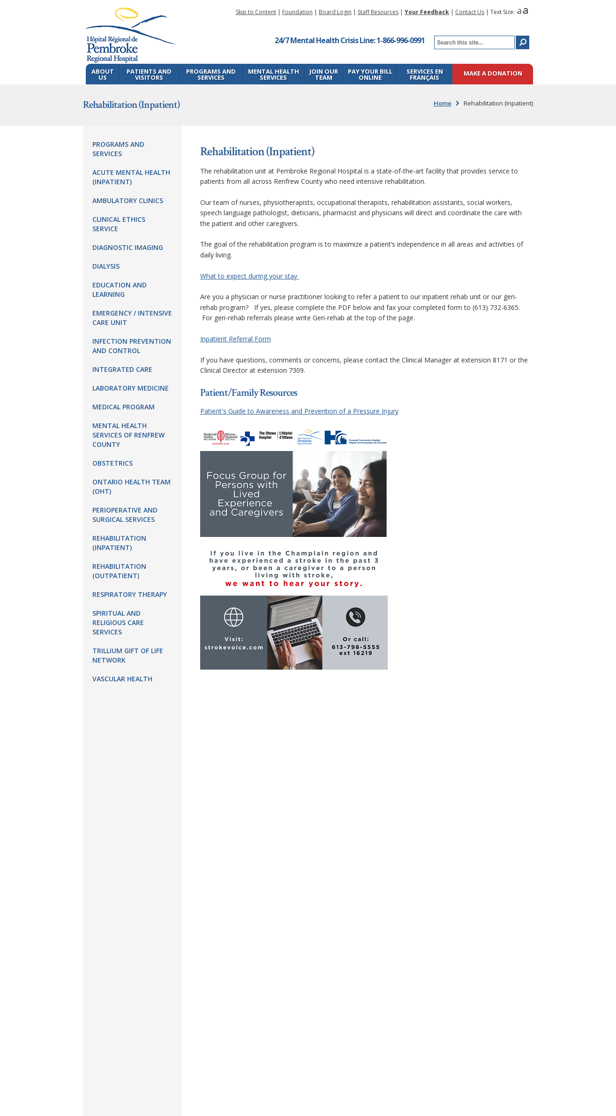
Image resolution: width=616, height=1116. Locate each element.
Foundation (297, 12)
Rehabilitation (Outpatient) (119, 571)
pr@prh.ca (271, 803)
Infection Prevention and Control (131, 346)
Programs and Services (211, 74)
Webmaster (275, 1088)
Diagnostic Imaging (127, 247)
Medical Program (123, 406)
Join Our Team (323, 74)
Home (442, 103)
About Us (102, 74)
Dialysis (106, 266)
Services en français (424, 74)
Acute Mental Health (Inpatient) (131, 177)
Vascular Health (122, 678)
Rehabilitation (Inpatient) (119, 543)
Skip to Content (256, 12)
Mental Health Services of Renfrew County (128, 435)
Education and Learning (119, 289)
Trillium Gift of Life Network (127, 655)
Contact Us (469, 12)
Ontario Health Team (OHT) (131, 486)
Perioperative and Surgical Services (125, 514)
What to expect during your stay (249, 275)
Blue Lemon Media (504, 1088)
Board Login (335, 12)
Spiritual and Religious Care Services (118, 622)
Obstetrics (112, 463)
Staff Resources (378, 12)
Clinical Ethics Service (118, 224)
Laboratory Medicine (130, 388)
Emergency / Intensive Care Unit (132, 318)
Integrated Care (122, 369)
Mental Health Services (273, 74)
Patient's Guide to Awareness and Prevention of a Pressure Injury (299, 411)
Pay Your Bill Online (370, 74)
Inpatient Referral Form (235, 338)
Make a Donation (493, 73)
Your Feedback (427, 12)
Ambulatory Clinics (127, 200)
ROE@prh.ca (256, 879)
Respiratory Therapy (129, 594)
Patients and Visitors (149, 74)
